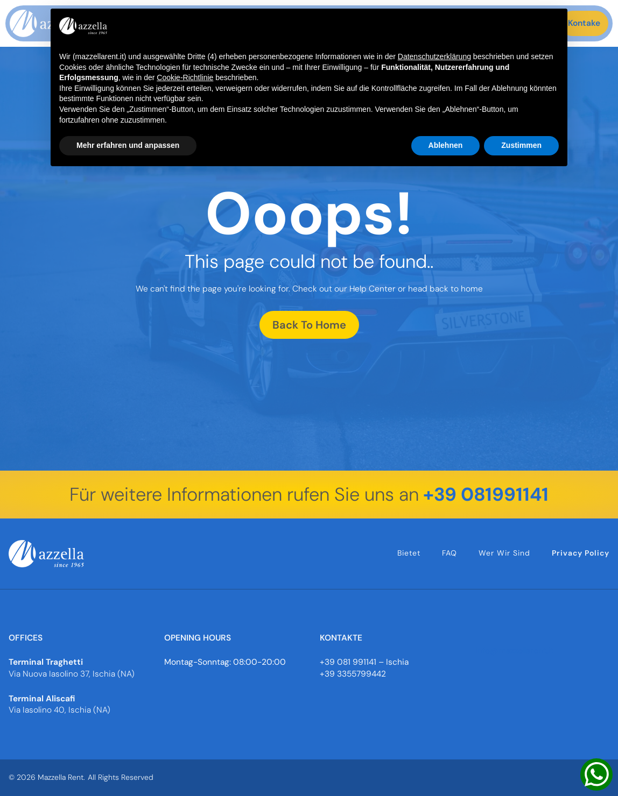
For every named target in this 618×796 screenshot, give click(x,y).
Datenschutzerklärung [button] (434, 56)
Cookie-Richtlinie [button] (185, 77)
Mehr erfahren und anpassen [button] (127, 145)
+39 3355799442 (353, 674)
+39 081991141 (486, 494)
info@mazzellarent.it (514, 650)
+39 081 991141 (348, 662)
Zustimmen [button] (521, 145)
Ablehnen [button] (446, 145)
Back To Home (309, 325)
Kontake (584, 23)
